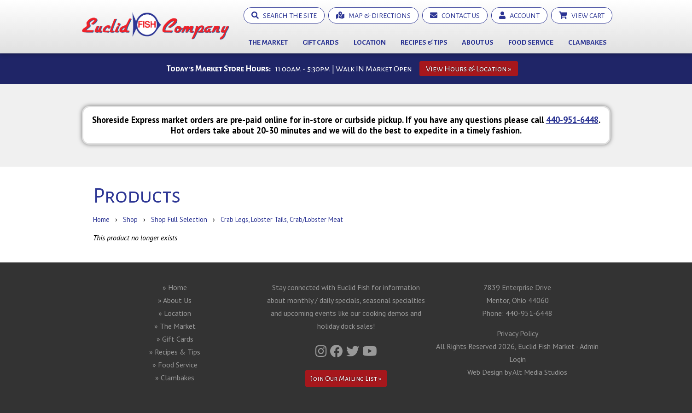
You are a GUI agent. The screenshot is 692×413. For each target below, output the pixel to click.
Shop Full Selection (179, 219)
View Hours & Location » (469, 68)
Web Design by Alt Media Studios (517, 372)
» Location (174, 313)
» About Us (175, 300)
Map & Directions (373, 15)
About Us (478, 42)
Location (370, 42)
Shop (130, 219)
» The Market (175, 326)
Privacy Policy (517, 333)
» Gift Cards (175, 338)
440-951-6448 (572, 119)
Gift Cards (320, 42)
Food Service (530, 42)
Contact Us (455, 15)
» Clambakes (174, 377)
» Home (175, 287)
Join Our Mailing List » (346, 378)
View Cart (582, 15)
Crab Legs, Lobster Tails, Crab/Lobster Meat (282, 219)
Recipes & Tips (424, 42)
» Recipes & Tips (174, 351)
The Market (268, 42)
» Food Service (175, 364)
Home (101, 219)
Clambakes (587, 42)
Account (519, 15)
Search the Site (284, 15)
